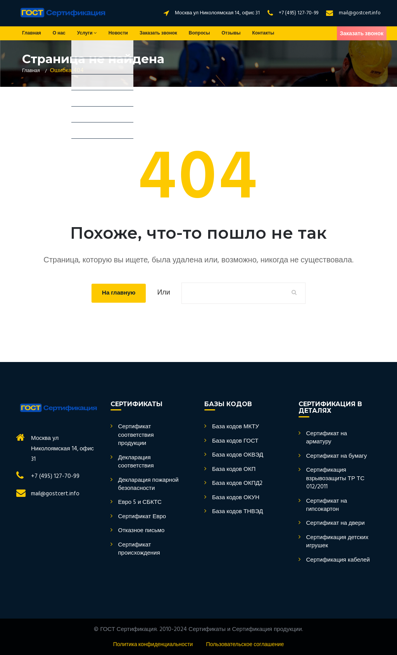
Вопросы (199, 33)
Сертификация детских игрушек (337, 542)
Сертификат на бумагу (336, 456)
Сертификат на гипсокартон (326, 505)
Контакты (263, 33)
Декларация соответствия (136, 462)
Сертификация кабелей (338, 560)
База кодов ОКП (233, 469)
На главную (118, 293)
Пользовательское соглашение (245, 644)
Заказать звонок (158, 33)
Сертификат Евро (142, 517)
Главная (31, 33)
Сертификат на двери (335, 523)
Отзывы (231, 33)
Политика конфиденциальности (153, 644)
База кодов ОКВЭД (237, 455)
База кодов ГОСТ (235, 441)
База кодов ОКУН (235, 498)
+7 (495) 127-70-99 (298, 13)
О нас (59, 33)
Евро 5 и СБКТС (140, 502)
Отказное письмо (141, 531)
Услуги (87, 33)
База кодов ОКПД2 (237, 483)
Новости (118, 33)
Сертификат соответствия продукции (136, 435)
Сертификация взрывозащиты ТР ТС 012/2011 (335, 478)
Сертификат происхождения (139, 549)
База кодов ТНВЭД (237, 512)
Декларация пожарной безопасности (148, 484)
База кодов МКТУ (235, 427)
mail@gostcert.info (360, 13)
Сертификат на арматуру (326, 438)
